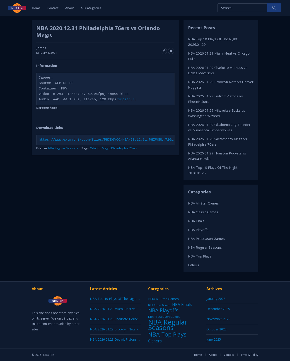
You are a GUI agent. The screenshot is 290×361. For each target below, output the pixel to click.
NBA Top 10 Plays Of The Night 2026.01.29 (121, 298)
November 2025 (218, 319)
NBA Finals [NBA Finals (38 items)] (182, 304)
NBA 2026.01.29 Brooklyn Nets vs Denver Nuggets (127, 329)
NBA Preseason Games (206, 238)
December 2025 (218, 309)
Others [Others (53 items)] (155, 341)
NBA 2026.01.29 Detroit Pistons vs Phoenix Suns (125, 339)
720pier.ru (126, 99)
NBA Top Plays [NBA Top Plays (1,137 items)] (167, 334)
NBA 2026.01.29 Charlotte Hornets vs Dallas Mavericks (130, 319)
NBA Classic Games (203, 212)
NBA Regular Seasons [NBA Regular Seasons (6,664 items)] (167, 324)
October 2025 (216, 329)
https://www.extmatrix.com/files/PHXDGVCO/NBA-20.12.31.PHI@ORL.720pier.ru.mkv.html (121, 140)
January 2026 (215, 298)
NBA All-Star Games (203, 203)
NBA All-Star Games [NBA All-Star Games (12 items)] (163, 298)
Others (193, 265)
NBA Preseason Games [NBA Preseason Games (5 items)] (164, 317)
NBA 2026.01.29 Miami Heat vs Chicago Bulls (123, 309)
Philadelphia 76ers (124, 148)
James (41, 48)
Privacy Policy (249, 355)
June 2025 (213, 339)
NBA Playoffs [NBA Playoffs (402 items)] (163, 310)
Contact (52, 8)
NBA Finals (196, 221)
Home (36, 8)
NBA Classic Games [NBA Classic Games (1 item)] (159, 305)
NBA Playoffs (198, 229)
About (69, 8)
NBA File (48, 355)
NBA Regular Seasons (63, 148)
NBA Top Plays (199, 256)
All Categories (91, 8)
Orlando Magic (100, 148)
